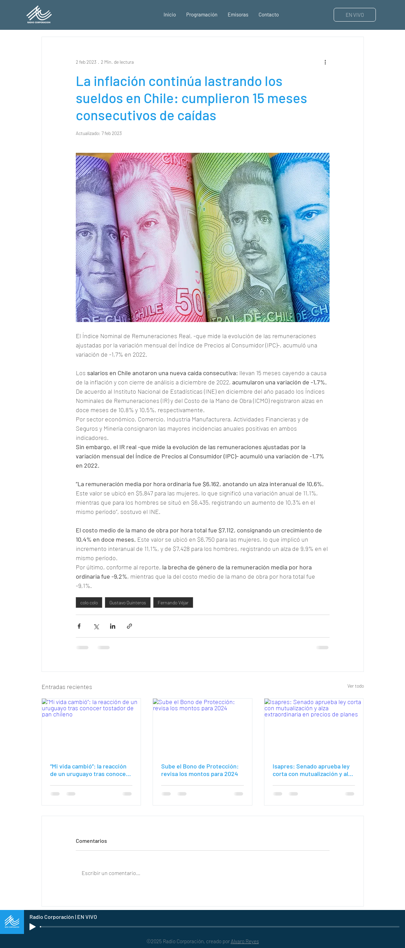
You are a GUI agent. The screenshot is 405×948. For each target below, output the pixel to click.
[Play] (32, 926)
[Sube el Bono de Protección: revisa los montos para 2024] (202, 726)
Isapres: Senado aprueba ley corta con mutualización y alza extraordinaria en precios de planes (313, 769)
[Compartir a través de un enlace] (129, 626)
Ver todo (355, 686)
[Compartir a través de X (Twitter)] (96, 626)
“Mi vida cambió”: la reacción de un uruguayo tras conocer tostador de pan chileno (89, 769)
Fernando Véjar (173, 602)
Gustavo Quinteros (127, 602)
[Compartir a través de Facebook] (79, 626)
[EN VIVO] (355, 15)
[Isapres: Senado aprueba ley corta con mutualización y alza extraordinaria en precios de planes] (314, 726)
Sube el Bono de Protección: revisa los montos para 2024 (200, 769)
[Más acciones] (325, 62)
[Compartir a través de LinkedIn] (112, 626)
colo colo (89, 602)
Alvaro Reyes (245, 941)
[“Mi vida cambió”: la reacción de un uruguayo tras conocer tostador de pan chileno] (91, 726)
